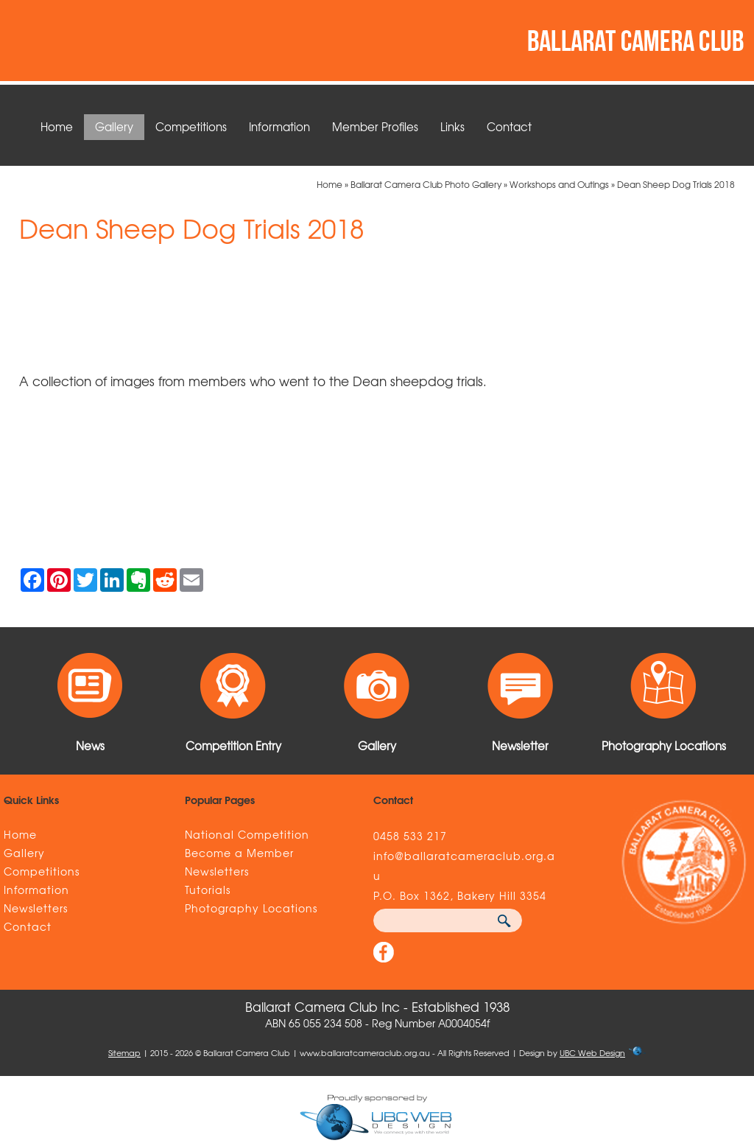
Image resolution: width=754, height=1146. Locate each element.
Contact (509, 127)
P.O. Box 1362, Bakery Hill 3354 (459, 895)
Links (452, 127)
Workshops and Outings (559, 184)
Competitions (191, 127)
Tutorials (207, 889)
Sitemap (124, 1052)
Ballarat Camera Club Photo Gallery (425, 184)
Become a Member (239, 852)
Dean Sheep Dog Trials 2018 (676, 184)
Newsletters (36, 908)
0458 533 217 (410, 835)
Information (279, 127)
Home (56, 127)
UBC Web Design (592, 1052)
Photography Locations (251, 908)
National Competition (247, 834)
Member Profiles (375, 127)
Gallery (114, 127)
